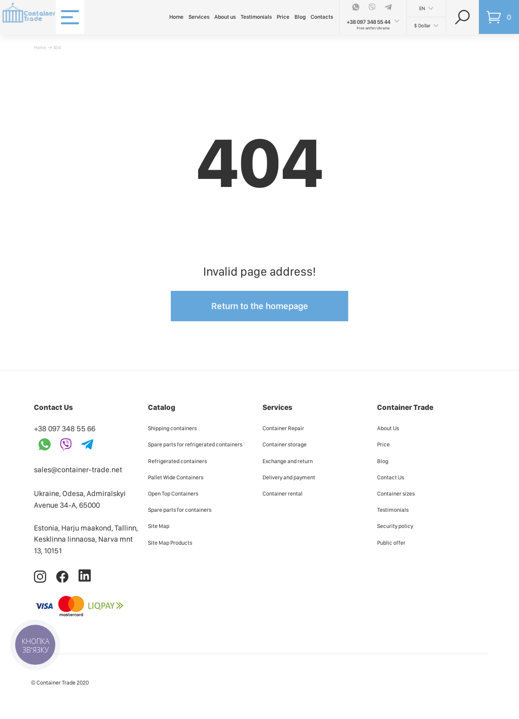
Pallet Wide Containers (175, 477)
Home (176, 17)
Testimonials (256, 17)
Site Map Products (170, 542)
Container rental (283, 493)
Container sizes (396, 493)
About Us (388, 428)
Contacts (322, 17)
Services (199, 17)
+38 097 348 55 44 (368, 22)
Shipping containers (172, 428)
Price (283, 17)
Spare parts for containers (179, 509)
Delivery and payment (289, 477)
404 (57, 47)
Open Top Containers (173, 493)
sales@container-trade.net (78, 469)
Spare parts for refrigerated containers (195, 444)
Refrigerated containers (177, 461)
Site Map (158, 525)
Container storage (285, 444)
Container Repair (283, 428)
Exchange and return (288, 461)
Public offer (391, 542)
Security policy (395, 525)
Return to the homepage (259, 305)
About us (225, 17)
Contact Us (390, 477)
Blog (300, 17)
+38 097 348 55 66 (64, 428)
